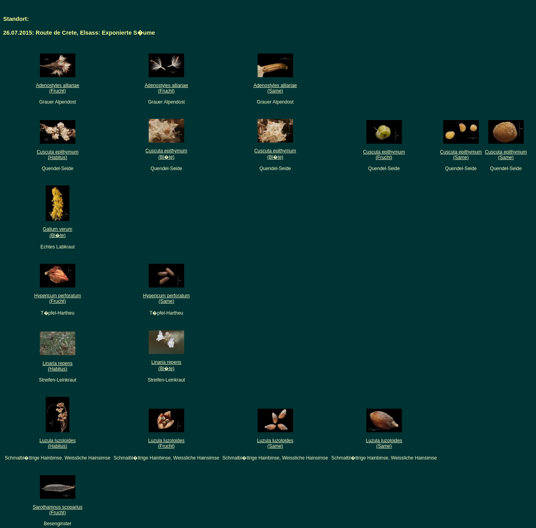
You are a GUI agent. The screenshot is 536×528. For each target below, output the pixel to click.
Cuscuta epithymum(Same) (461, 154)
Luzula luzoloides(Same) (275, 443)
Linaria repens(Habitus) (58, 366)
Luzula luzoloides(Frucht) (166, 443)
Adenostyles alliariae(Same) (275, 88)
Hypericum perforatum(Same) (166, 298)
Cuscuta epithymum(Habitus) (57, 154)
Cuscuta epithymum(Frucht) (384, 154)
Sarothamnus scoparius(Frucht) (57, 509)
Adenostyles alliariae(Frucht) (57, 88)
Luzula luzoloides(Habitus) (57, 443)
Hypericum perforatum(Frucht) (57, 298)
